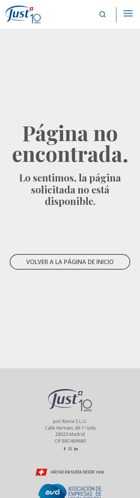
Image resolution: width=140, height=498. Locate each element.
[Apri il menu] (128, 11)
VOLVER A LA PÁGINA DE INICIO (70, 262)
